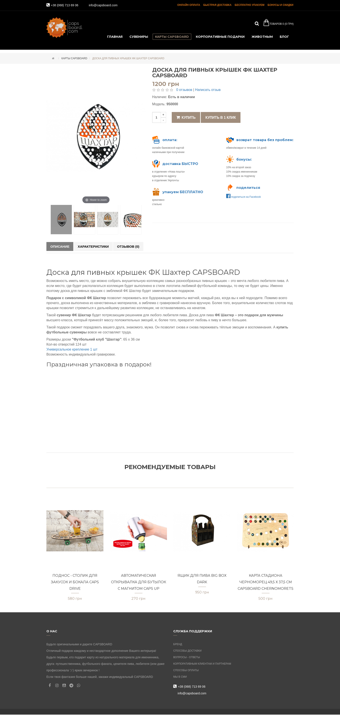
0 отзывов (184, 90)
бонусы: (244, 159)
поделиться (248, 188)
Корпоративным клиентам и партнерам (202, 664)
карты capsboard (74, 58)
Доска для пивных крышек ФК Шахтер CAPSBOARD (128, 58)
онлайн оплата (189, 5)
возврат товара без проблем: (264, 140)
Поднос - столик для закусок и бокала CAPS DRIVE (75, 582)
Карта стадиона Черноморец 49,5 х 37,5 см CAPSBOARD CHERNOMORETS (265, 582)
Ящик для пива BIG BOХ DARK (202, 579)
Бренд (177, 644)
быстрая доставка (218, 5)
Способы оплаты (186, 670)
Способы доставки (187, 651)
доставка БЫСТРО (180, 164)
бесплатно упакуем (250, 5)
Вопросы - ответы (186, 657)
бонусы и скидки (281, 5)
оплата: (169, 140)
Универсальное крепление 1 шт (71, 350)
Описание (61, 246)
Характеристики (96, 246)
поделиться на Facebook (243, 196)
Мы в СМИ (180, 677)
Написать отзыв (208, 90)
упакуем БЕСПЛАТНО (182, 192)
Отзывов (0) (132, 246)
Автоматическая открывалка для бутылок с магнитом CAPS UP (138, 582)
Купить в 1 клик (220, 117)
